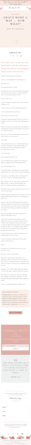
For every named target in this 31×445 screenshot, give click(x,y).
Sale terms (17, 4)
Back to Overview (15, 312)
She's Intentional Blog (15, 422)
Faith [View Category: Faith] (13, 14)
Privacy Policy (9, 443)
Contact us (15, 401)
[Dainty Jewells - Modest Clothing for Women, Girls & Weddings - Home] (14, 8)
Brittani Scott (20, 29)
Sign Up (15, 348)
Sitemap (23, 443)
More (15, 415)
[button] (2, 8)
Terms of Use (17, 443)
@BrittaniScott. (22, 304)
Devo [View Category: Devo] (17, 14)
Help (15, 411)
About (15, 407)
